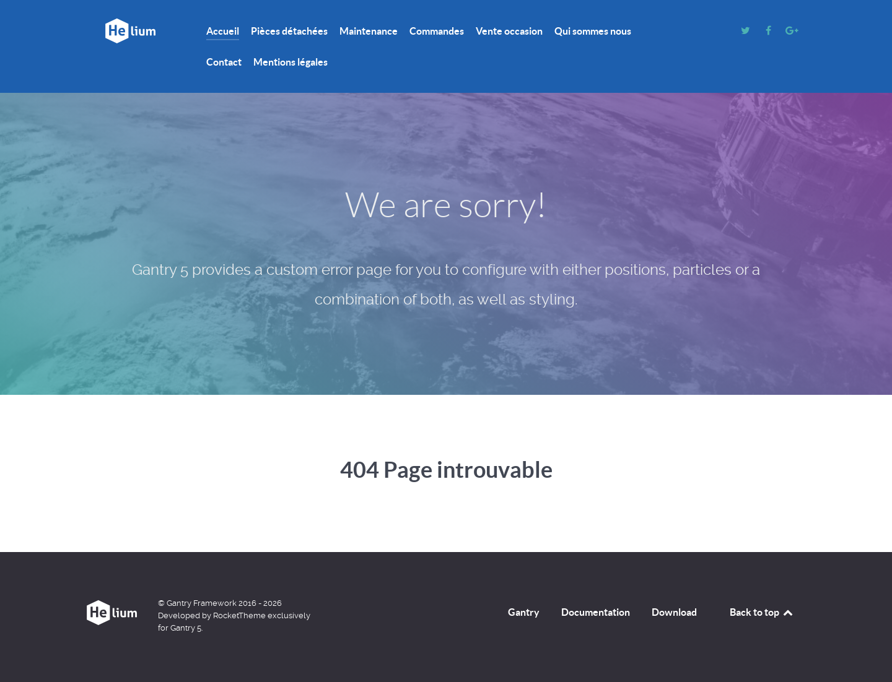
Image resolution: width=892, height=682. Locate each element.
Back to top (762, 612)
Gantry (524, 612)
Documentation (595, 612)
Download (674, 612)
